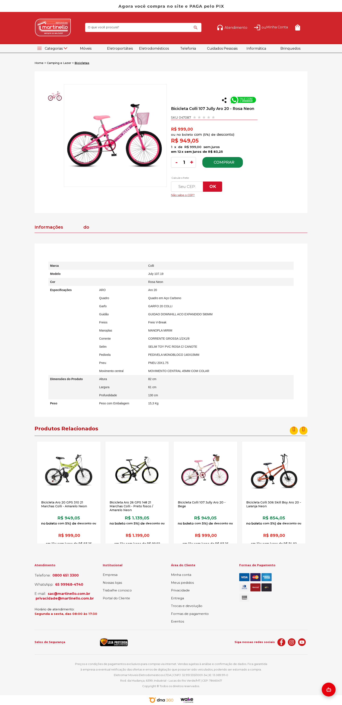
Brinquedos (290, 48)
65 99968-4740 (69, 585)
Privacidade (180, 590)
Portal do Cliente (116, 598)
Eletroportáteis (120, 48)
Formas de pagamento (190, 614)
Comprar (224, 162)
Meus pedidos (182, 583)
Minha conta (181, 575)
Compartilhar (224, 100)
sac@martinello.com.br (69, 594)
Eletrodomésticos (154, 48)
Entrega (177, 598)
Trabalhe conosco (117, 590)
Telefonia (188, 48)
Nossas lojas (112, 583)
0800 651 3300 (65, 575)
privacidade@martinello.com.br (65, 598)
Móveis (85, 48)
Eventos (177, 621)
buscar (196, 29)
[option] (54, 96)
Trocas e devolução (186, 606)
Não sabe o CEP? (211, 194)
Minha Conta (277, 27)
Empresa (110, 575)
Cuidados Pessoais (222, 48)
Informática (256, 48)
